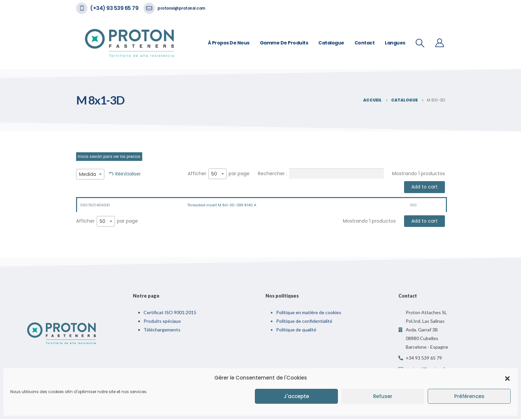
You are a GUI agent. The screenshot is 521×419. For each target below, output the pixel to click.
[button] (507, 378)
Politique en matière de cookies (308, 312)
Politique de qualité (296, 329)
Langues (395, 42)
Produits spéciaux (162, 321)
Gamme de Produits (284, 42)
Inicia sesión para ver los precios (109, 156)
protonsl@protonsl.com (181, 8)
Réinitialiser (128, 174)
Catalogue (331, 42)
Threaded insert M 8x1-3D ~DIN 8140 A (221, 205)
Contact (365, 42)
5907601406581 (95, 205)
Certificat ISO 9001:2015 (170, 312)
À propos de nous (229, 42)
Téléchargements (162, 329)
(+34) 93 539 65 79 (114, 8)
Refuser (382, 396)
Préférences (469, 396)
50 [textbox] (214, 174)
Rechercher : (321, 173)
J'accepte (296, 396)
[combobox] (90, 174)
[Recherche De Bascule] (420, 43)
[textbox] (90, 174)
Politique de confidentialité (304, 321)
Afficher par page (219, 174)
